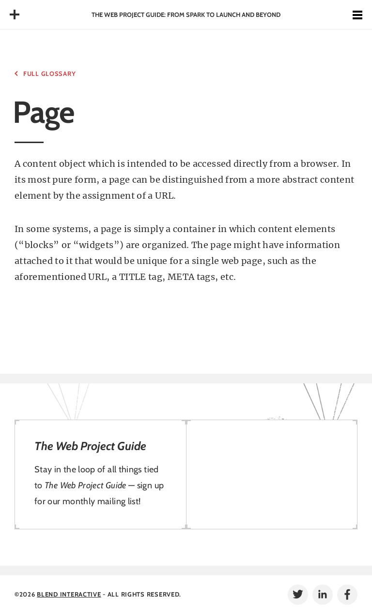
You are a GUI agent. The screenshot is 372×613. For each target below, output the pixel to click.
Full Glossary (49, 73)
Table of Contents (14, 14)
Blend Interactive (69, 594)
